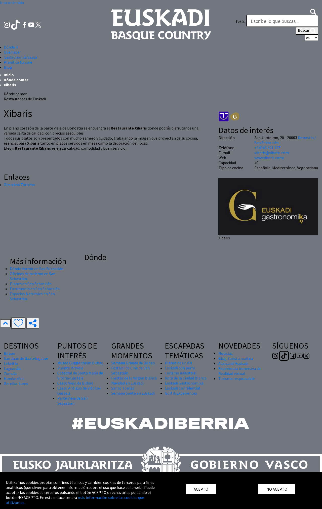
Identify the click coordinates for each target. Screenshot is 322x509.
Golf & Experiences (181, 393)
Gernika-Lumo (16, 383)
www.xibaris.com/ (269, 157)
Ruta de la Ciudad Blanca (186, 377)
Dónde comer (16, 79)
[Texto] (282, 21)
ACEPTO (201, 489)
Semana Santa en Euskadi (133, 393)
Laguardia (12, 368)
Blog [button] (8, 67)
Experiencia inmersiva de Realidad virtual (239, 371)
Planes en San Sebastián (31, 283)
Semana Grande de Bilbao (133, 362)
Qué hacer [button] (12, 52)
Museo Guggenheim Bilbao (80, 362)
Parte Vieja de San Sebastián (72, 401)
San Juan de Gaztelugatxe (26, 358)
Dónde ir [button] (11, 47)
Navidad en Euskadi (127, 383)
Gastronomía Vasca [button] (20, 57)
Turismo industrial (180, 372)
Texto (240, 21)
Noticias (225, 353)
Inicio (9, 74)
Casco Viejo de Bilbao (75, 383)
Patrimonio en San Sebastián (35, 288)
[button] (313, 11)
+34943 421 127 (267, 147)
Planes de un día (178, 362)
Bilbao (9, 353)
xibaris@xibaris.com (271, 152)
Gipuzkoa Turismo (19, 184)
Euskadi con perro (180, 367)
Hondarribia (14, 378)
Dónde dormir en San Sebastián (36, 268)
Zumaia (10, 373)
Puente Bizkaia (70, 367)
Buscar (307, 31)
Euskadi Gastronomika (184, 383)
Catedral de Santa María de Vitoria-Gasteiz (80, 375)
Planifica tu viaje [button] (18, 62)
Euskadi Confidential (182, 388)
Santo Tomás (122, 388)
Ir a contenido (12, 2)
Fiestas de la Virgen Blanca (134, 377)
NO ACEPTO (276, 489)
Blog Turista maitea (235, 358)
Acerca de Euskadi (233, 363)
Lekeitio (11, 363)
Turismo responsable (236, 378)
